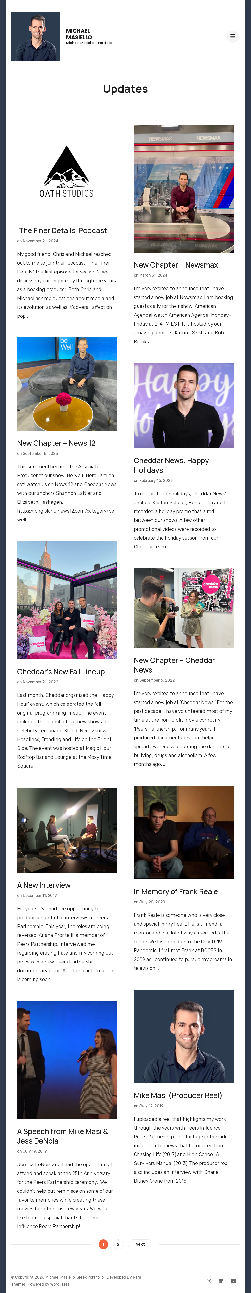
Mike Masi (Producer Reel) (178, 1095)
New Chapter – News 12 (56, 443)
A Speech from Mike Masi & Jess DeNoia (62, 1136)
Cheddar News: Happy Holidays (171, 465)
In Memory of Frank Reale (176, 891)
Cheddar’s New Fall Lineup (61, 671)
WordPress (60, 1284)
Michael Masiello (79, 34)
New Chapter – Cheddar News (174, 665)
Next (140, 1244)
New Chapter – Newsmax (176, 265)
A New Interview (44, 885)
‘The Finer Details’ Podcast (62, 230)
